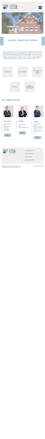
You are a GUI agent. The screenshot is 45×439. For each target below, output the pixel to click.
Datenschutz (40, 166)
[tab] (33, 150)
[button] (40, 7)
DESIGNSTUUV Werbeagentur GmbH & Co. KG (11, 167)
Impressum (35, 166)
